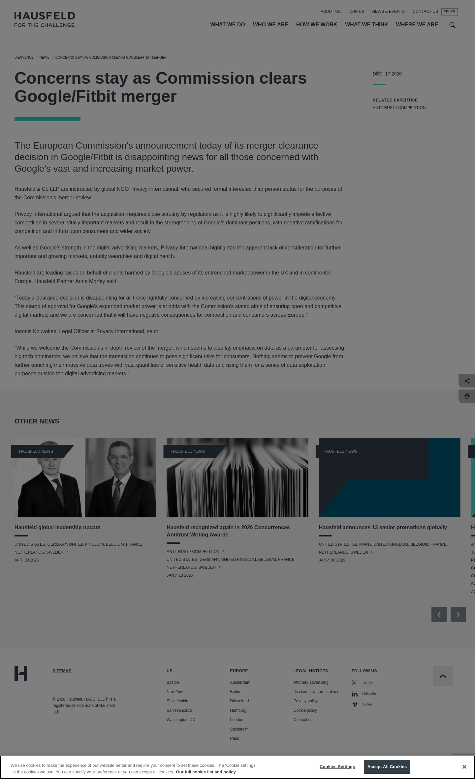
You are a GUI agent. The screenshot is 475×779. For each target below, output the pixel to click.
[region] (237, 767)
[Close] (464, 767)
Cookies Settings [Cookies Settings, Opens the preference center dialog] (337, 766)
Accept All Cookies (387, 766)
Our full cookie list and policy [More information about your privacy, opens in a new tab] (206, 771)
